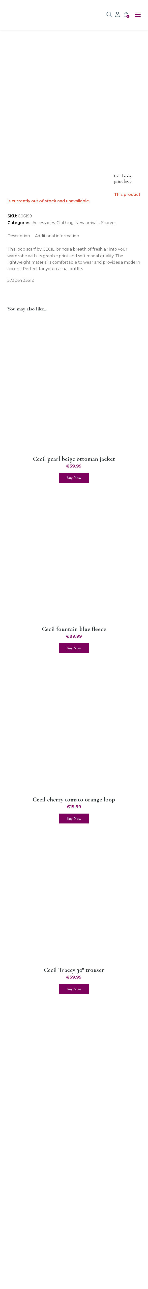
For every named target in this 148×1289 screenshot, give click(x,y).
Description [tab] (18, 236)
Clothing (65, 222)
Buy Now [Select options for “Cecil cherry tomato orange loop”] (73, 818)
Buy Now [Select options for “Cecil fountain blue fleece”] (73, 648)
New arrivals (87, 222)
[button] (138, 15)
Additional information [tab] (57, 236)
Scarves (108, 222)
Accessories (43, 222)
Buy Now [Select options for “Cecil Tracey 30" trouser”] (73, 988)
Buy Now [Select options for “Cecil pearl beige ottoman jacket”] (73, 477)
